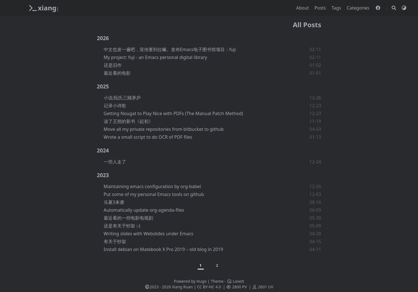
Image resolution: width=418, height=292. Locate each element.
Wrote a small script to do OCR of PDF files (148, 137)
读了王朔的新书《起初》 (128, 121)
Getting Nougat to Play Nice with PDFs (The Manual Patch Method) (173, 113)
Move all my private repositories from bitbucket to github (164, 129)
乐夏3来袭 (114, 202)
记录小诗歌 (115, 105)
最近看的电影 (117, 73)
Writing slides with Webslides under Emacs (148, 234)
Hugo (202, 281)
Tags (336, 8)
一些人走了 (115, 162)
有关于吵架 (115, 241)
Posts (321, 8)
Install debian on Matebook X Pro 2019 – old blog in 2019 (163, 249)
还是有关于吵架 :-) (122, 226)
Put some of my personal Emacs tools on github (154, 194)
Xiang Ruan (182, 286)
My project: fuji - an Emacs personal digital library (155, 57)
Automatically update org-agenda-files (144, 210)
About (303, 8)
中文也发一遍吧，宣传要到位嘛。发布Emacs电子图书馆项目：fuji (170, 49)
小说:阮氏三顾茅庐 (122, 98)
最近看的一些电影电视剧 (128, 218)
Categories (359, 8)
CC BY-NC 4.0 (209, 286)
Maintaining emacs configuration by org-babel (152, 186)
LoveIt (235, 281)
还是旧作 (113, 65)
